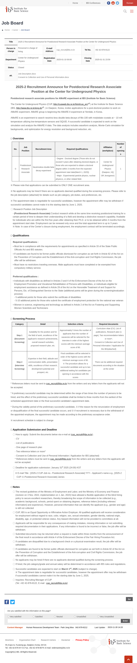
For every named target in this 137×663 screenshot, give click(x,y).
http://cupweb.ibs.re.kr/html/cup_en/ (70, 104)
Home (7, 30)
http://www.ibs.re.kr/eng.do (29, 108)
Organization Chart (27, 640)
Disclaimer (65, 640)
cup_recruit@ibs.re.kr (66, 50)
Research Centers (48, 640)
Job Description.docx (27, 74)
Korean (130, 3)
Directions (9, 640)
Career (15, 30)
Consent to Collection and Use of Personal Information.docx (43, 77)
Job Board (25, 30)
